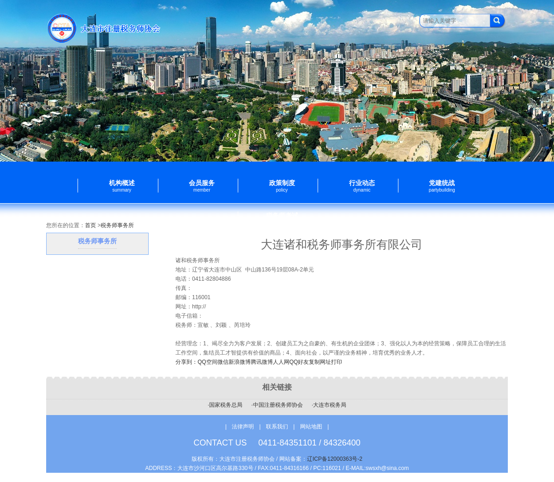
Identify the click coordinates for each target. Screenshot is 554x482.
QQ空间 (207, 362)
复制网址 (320, 362)
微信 (223, 362)
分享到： (186, 362)
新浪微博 (240, 362)
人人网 (281, 362)
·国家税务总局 (225, 405)
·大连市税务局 (329, 405)
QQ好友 (299, 362)
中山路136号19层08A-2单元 (279, 269)
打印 (336, 362)
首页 (90, 225)
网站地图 (311, 426)
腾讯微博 (262, 362)
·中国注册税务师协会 (276, 405)
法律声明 (243, 426)
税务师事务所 (117, 225)
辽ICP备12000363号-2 (334, 459)
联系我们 (277, 426)
